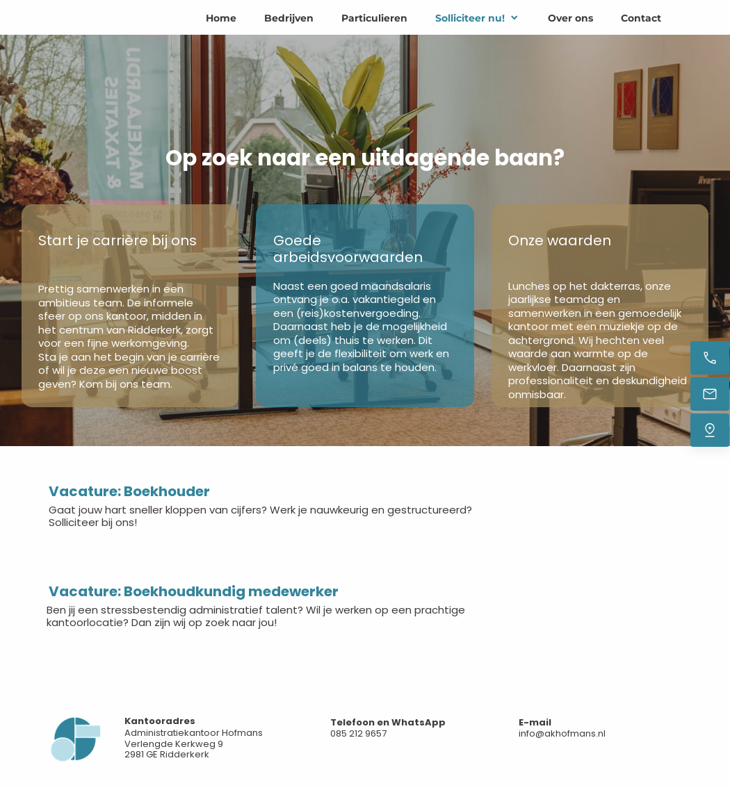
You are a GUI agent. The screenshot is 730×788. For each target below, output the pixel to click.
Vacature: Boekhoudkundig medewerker (194, 591)
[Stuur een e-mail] (709, 394)
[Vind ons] (709, 430)
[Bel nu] (709, 358)
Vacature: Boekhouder (129, 491)
